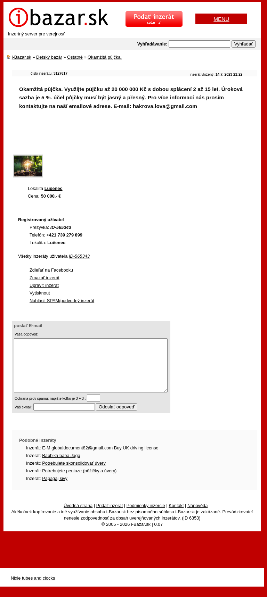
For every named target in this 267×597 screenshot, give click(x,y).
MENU (221, 19)
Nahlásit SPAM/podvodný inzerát (62, 300)
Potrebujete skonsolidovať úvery (74, 473)
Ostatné (75, 57)
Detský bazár (49, 57)
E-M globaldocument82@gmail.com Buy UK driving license (100, 458)
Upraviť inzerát (44, 285)
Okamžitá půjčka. (105, 57)
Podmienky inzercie (146, 516)
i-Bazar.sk (21, 57)
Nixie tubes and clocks (33, 588)
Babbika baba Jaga (61, 466)
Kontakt (176, 516)
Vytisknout (40, 293)
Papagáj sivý (54, 488)
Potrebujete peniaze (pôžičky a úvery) (79, 481)
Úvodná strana (78, 516)
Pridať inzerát (109, 516)
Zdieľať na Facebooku (51, 270)
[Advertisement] (138, 136)
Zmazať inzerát (44, 277)
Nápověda (197, 516)
